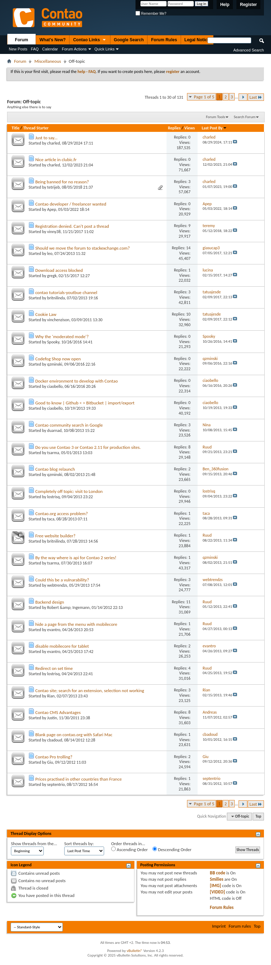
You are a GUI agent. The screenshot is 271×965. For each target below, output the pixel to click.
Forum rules (240, 926)
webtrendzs (57, 585)
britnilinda (56, 297)
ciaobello (55, 386)
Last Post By (214, 128)
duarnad (54, 430)
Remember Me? (151, 14)
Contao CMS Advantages (58, 712)
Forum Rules (164, 39)
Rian (51, 696)
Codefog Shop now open (58, 358)
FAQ (35, 49)
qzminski (54, 364)
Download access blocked (59, 270)
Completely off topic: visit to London (69, 491)
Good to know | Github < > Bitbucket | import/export (84, 402)
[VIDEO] (217, 891)
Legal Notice (197, 39)
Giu (50, 762)
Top (258, 816)
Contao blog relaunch (55, 469)
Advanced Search (248, 50)
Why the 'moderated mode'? (62, 336)
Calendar (50, 49)
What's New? (53, 39)
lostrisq (53, 496)
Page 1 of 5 (204, 96)
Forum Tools (215, 117)
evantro (53, 629)
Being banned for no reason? (62, 181)
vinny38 (54, 231)
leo (50, 253)
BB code (217, 872)
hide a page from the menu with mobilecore (76, 624)
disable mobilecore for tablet (62, 646)
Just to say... (46, 137)
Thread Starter (36, 128)
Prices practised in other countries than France (78, 779)
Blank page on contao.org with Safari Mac (74, 734)
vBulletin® (135, 950)
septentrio (56, 784)
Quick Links (105, 49)
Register (248, 4)
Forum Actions (74, 49)
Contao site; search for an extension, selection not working (89, 690)
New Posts (18, 49)
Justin (52, 717)
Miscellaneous (47, 61)
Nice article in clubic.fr (56, 159)
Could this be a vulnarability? (62, 579)
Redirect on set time (54, 668)
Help (224, 4)
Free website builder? (55, 535)
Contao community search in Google (69, 425)
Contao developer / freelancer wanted (70, 204)
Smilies (216, 879)
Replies (174, 128)
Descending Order (172, 849)
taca (50, 519)
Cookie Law (45, 314)
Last (255, 97)
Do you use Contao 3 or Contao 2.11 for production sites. (88, 447)
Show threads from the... (34, 843)
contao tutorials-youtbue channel (66, 292)
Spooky (53, 342)
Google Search (129, 39)
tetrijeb (53, 187)
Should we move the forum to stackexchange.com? (82, 248)
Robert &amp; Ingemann (68, 607)
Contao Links (89, 40)
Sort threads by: (79, 843)
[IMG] (215, 885)
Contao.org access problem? (61, 513)
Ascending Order (129, 849)
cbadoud (54, 740)
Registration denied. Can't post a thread (72, 226)
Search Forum (245, 117)
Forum (21, 39)
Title (15, 128)
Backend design (49, 602)
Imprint (219, 926)
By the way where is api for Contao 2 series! (75, 557)
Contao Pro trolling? (53, 756)
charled (53, 143)
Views (189, 128)
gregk (52, 275)
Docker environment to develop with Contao (76, 381)
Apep (51, 209)
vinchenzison (58, 319)
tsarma (53, 452)
